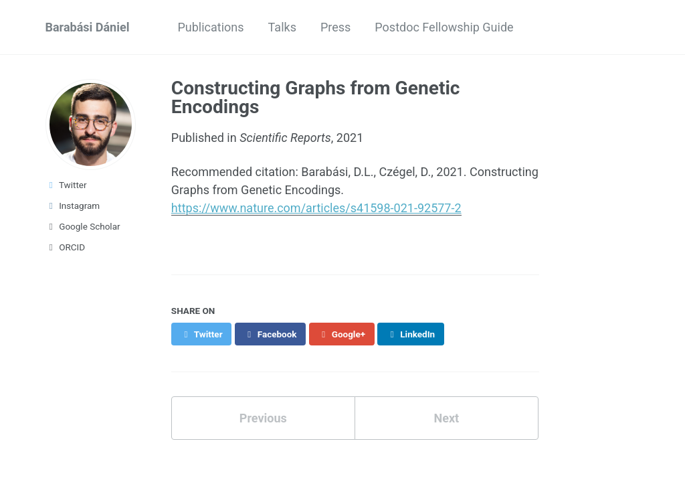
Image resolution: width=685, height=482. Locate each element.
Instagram (72, 205)
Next (446, 418)
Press (335, 27)
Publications (210, 27)
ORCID (65, 247)
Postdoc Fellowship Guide (444, 27)
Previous (263, 418)
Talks (282, 27)
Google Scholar (82, 226)
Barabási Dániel (87, 27)
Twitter (66, 184)
